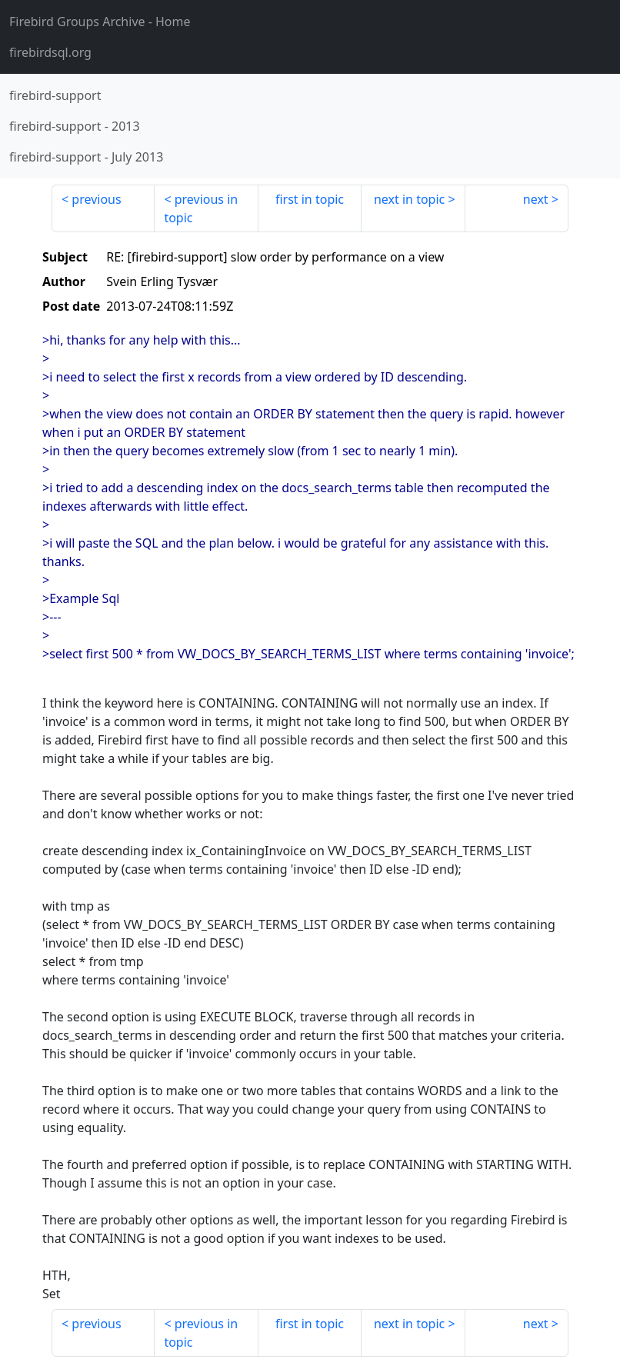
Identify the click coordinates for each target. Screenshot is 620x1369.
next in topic (409, 199)
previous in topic (201, 208)
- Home (100, 21)
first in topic (309, 199)
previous (96, 199)
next (535, 199)
